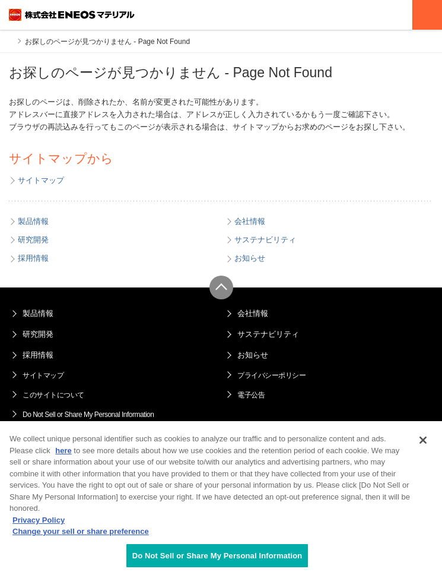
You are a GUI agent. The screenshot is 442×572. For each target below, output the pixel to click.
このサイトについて (53, 395)
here (63, 454)
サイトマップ (43, 375)
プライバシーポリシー (271, 375)
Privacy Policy (38, 523)
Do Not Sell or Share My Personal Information (88, 414)
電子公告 (251, 395)
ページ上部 (221, 287)
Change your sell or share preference (80, 534)
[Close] (423, 444)
